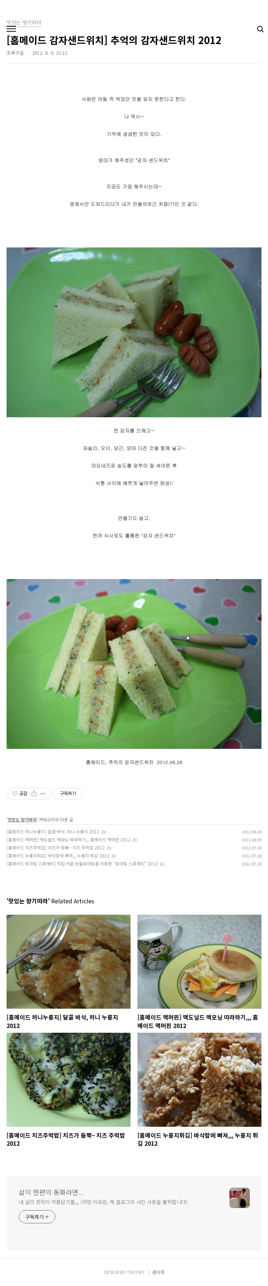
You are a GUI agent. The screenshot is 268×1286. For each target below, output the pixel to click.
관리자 (158, 1272)
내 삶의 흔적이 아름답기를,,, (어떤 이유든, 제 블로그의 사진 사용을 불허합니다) (103, 1201)
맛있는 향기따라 (22, 819)
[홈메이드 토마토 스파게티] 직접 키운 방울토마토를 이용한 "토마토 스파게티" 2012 (82, 863)
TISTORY (135, 1272)
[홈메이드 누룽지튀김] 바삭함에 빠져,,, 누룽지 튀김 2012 (58, 855)
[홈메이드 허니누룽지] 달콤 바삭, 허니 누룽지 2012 (53, 831)
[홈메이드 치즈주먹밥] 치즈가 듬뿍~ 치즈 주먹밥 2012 (56, 847)
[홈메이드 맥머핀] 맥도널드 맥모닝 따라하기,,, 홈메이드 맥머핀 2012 (69, 839)
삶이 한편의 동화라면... (51, 1192)
